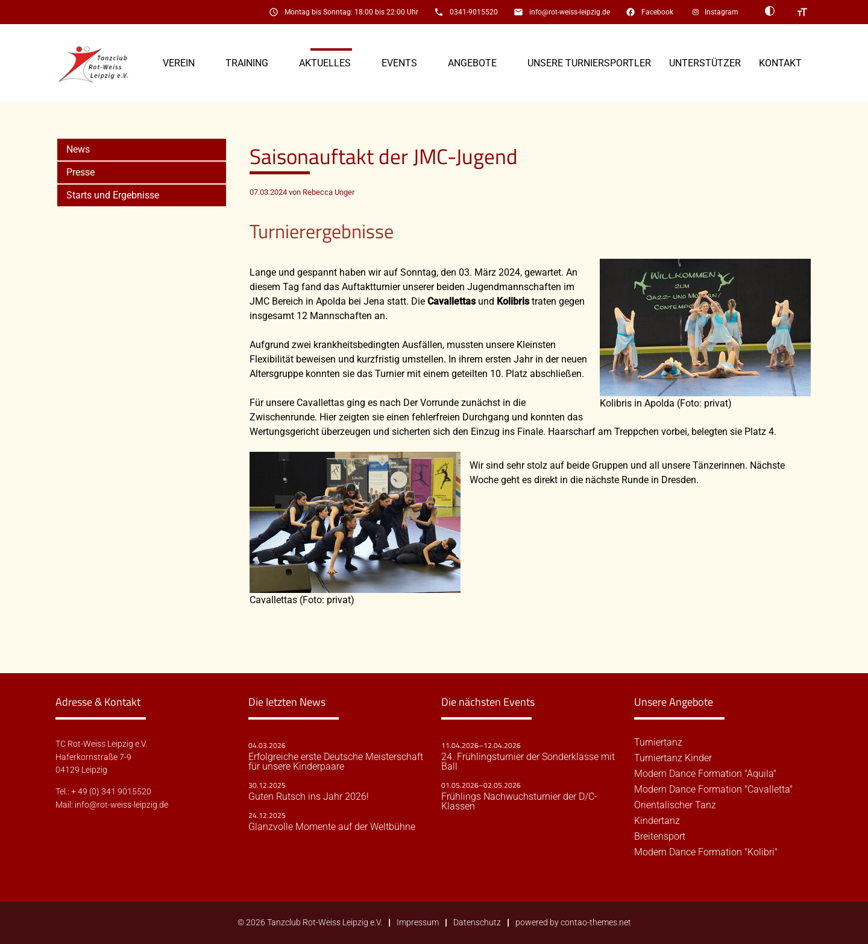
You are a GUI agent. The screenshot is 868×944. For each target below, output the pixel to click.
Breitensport (659, 836)
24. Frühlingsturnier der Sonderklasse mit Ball (528, 761)
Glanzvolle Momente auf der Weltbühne (331, 827)
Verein (179, 63)
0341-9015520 (474, 12)
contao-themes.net (596, 922)
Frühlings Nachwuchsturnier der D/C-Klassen (519, 801)
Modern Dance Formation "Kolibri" (706, 852)
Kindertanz (657, 821)
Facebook (657, 12)
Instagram (721, 12)
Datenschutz (477, 922)
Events (399, 63)
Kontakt (780, 63)
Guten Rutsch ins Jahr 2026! (308, 797)
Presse (80, 172)
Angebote (472, 63)
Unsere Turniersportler (589, 63)
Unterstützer (705, 63)
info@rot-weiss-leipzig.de (569, 12)
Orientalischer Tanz (675, 805)
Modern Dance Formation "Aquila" (705, 774)
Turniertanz (658, 742)
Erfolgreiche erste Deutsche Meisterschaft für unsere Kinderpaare (335, 761)
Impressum (418, 922)
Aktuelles (325, 63)
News (78, 149)
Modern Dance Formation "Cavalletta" (713, 789)
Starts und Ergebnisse (112, 195)
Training (246, 63)
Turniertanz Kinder (673, 758)
